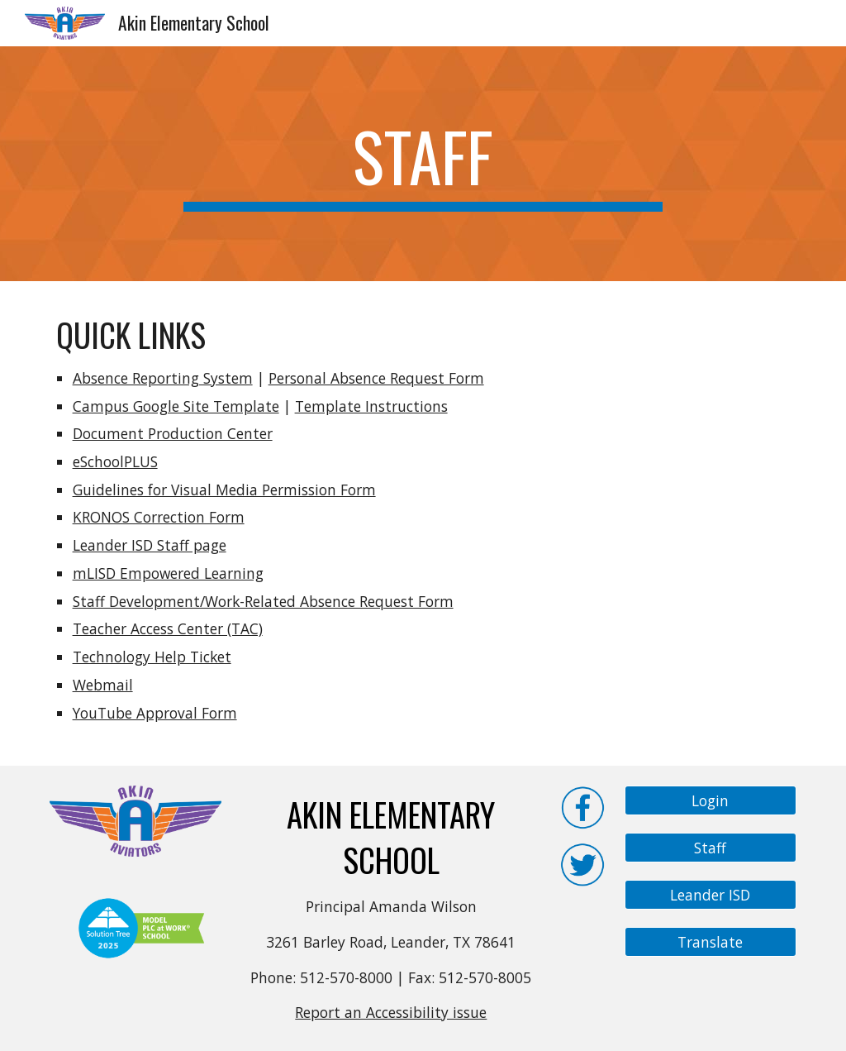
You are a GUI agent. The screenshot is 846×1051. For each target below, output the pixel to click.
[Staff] (710, 848)
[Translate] (710, 942)
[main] (422, 163)
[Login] (710, 800)
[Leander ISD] (710, 895)
